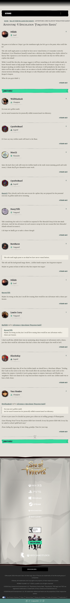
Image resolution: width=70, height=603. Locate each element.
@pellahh (5, 325)
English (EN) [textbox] (31, 569)
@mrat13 (5, 193)
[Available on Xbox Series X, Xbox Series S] (35, 485)
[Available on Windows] (35, 498)
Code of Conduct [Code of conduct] (52, 597)
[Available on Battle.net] (35, 517)
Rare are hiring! (35, 542)
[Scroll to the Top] (26, 601)
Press (22, 597)
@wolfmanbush (7, 404)
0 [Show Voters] (66, 31)
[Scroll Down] (41, 601)
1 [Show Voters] (66, 280)
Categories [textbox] (8, 13)
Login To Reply (7, 91)
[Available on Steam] (35, 504)
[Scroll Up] (29, 601)
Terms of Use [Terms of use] (29, 597)
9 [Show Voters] (66, 98)
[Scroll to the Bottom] (43, 601)
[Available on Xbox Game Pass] (35, 511)
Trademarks (62, 597)
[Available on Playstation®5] (35, 492)
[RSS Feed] (3, 21)
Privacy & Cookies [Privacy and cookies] (40, 597)
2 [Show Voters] (66, 391)
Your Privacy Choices (12, 597)
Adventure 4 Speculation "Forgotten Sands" (27, 325)
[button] (32, 13)
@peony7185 (6, 293)
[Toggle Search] (64, 13)
